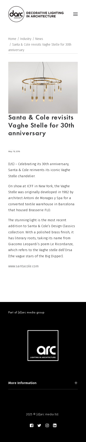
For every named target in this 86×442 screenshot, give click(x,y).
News (39, 39)
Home (12, 39)
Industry (25, 39)
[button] (75, 14)
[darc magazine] (36, 14)
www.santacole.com (23, 266)
